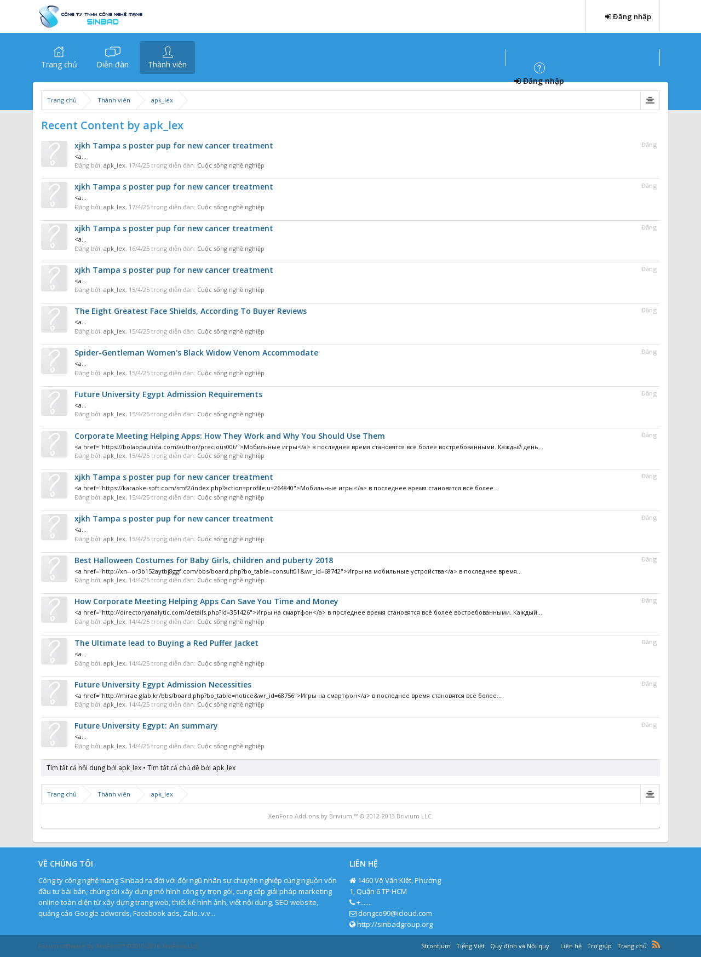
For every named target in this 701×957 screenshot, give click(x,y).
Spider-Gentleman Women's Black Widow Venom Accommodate (196, 352)
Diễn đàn (112, 64)
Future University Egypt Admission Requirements (168, 394)
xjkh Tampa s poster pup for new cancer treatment (173, 145)
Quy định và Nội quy (519, 946)
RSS (656, 944)
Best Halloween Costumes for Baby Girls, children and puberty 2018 (203, 560)
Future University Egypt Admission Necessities (162, 684)
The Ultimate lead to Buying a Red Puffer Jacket (166, 643)
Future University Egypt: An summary (146, 725)
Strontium (436, 946)
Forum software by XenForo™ (118, 946)
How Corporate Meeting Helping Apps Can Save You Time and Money (206, 601)
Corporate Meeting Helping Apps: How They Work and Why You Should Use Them (229, 436)
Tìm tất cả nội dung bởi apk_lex (94, 767)
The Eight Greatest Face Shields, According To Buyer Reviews (190, 311)
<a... (80, 156)
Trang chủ (59, 64)
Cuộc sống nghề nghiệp (231, 165)
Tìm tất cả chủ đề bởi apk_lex (191, 767)
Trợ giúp (599, 946)
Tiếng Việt (470, 946)
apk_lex (114, 165)
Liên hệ (571, 946)
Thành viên (167, 64)
